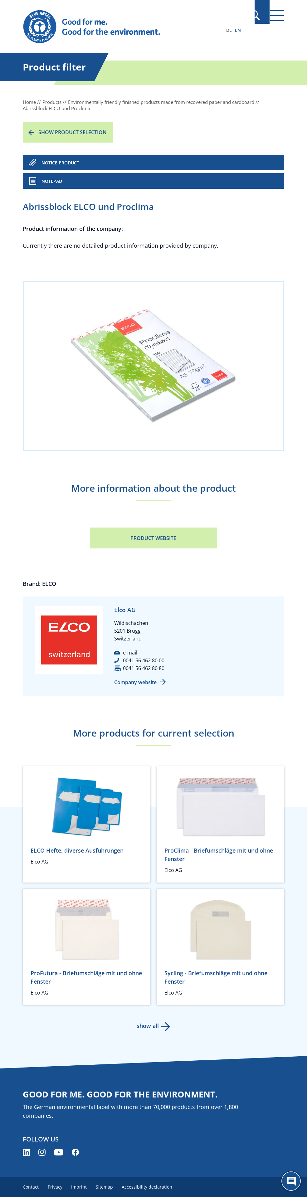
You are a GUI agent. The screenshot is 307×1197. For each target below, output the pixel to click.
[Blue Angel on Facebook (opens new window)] (75, 1152)
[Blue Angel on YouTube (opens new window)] (58, 1152)
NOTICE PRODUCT (60, 163)
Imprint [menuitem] (81, 1187)
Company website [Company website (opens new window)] (135, 682)
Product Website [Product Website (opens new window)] (153, 538)
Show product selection (72, 132)
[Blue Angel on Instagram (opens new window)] (42, 1152)
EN (238, 30)
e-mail (130, 652)
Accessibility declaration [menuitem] (151, 1187)
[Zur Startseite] (114, 27)
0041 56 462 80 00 (143, 660)
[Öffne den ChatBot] (291, 1181)
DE (229, 30)
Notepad (51, 181)
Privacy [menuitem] (56, 1187)
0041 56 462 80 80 (143, 668)
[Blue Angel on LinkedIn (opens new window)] (26, 1152)
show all (147, 1025)
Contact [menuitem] (31, 1187)
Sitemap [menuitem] (107, 1187)
